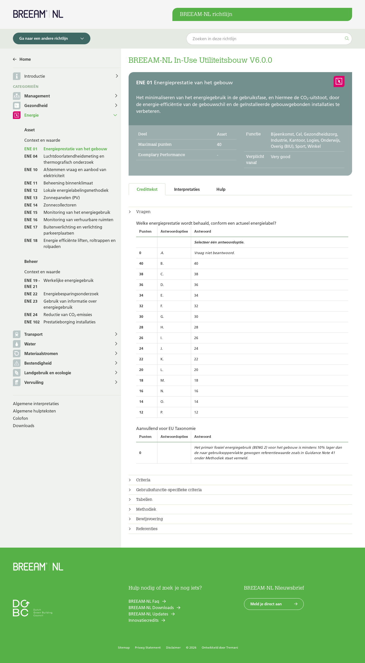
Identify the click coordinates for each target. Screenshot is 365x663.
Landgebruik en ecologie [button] (42, 373)
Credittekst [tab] (147, 189)
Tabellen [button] (144, 499)
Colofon (20, 418)
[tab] (240, 212)
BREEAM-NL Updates (148, 613)
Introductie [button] (34, 76)
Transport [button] (28, 334)
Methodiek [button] (146, 509)
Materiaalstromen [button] (35, 353)
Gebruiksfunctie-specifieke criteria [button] (169, 490)
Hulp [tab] (221, 189)
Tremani (232, 647)
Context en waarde (42, 140)
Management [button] (31, 96)
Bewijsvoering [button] (149, 519)
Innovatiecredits (143, 620)
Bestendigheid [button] (32, 363)
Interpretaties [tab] (187, 189)
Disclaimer (173, 647)
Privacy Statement (148, 647)
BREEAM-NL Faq (144, 601)
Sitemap (124, 647)
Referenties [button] (146, 529)
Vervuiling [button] (28, 382)
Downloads (23, 425)
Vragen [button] (143, 212)
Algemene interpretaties (36, 403)
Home (25, 59)
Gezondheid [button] (30, 105)
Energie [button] (26, 115)
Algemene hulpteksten (34, 410)
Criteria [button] (143, 480)
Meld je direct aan (266, 604)
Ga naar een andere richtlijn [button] (43, 38)
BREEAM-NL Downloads (151, 607)
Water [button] (24, 344)
